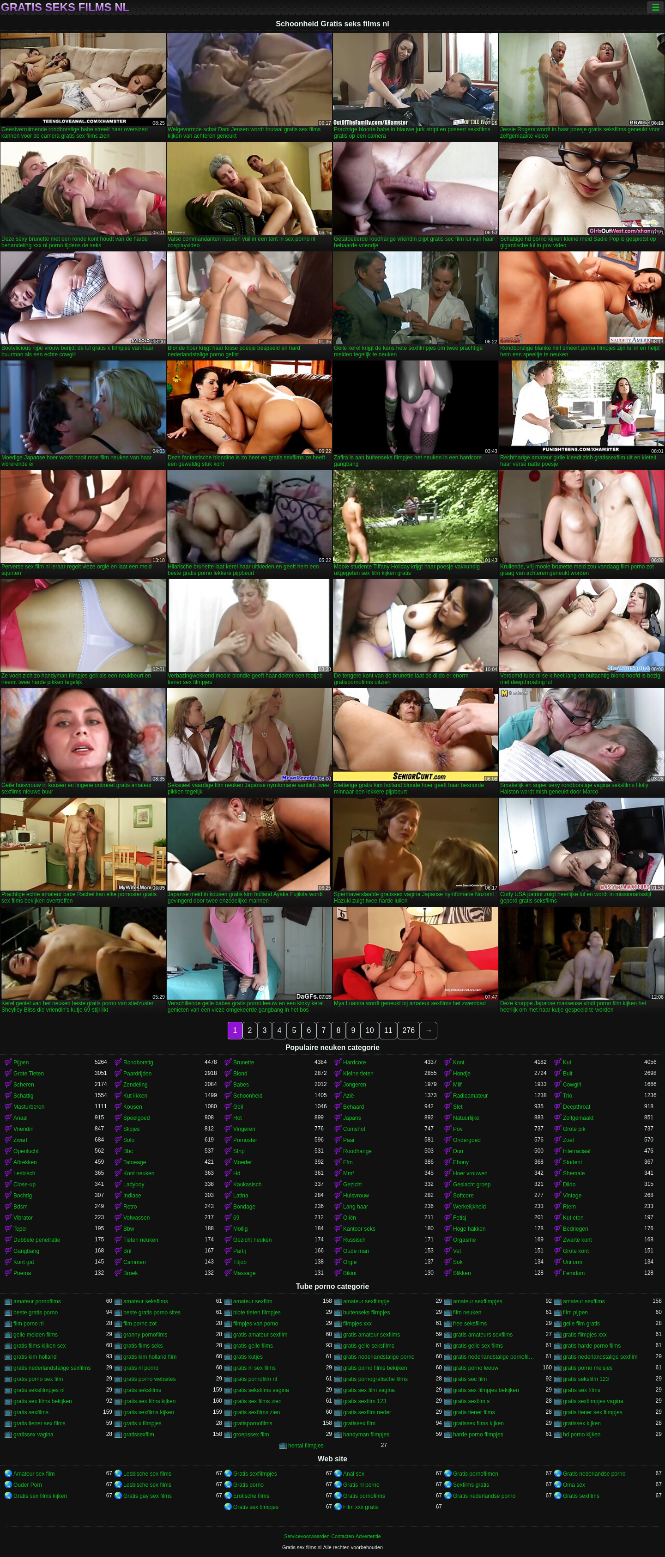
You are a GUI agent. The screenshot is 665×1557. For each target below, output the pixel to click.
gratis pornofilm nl (255, 1379)
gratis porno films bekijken (375, 1368)
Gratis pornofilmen (475, 1474)
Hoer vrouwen (470, 1173)
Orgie (350, 1262)
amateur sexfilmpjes (477, 1301)
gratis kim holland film (149, 1357)
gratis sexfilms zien (256, 1412)
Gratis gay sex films (147, 1496)
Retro (130, 1206)
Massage (244, 1273)
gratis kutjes (248, 1357)
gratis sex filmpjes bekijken (486, 1390)
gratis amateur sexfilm (260, 1334)
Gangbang (26, 1251)
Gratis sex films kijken (40, 1496)
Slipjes (131, 1129)
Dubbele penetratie (36, 1240)
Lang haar (355, 1206)
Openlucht (26, 1151)
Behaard (353, 1107)
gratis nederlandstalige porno (379, 1357)
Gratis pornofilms (364, 1496)
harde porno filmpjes (478, 1434)
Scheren (23, 1084)
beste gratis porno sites (152, 1312)
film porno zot (140, 1323)
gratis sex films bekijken (42, 1401)
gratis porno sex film (38, 1379)
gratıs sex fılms (581, 1390)
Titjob (240, 1262)
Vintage (572, 1195)
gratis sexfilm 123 (364, 1401)
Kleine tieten (358, 1073)
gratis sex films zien (257, 1401)
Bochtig (22, 1195)
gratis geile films (253, 1346)
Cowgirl (572, 1084)
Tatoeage (134, 1162)
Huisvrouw (356, 1195)
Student (572, 1162)
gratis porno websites (149, 1379)
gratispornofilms (252, 1423)
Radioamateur (470, 1096)
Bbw (128, 1229)
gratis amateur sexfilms (371, 1334)
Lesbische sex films (147, 1474)
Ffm (348, 1162)
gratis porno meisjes (587, 1368)
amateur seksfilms (145, 1301)
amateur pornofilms (37, 1301)
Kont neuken (138, 1173)
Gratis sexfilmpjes (255, 1474)
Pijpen (21, 1062)
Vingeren (244, 1129)
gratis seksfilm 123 (586, 1379)
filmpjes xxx (357, 1323)
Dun (458, 1151)
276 (408, 1030)
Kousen (132, 1107)
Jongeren (354, 1084)
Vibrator (23, 1218)
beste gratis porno (35, 1312)
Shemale (574, 1173)
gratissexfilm (138, 1434)
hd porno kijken (581, 1434)
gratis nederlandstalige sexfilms (52, 1368)
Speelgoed (136, 1118)
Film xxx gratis (361, 1507)
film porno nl (28, 1323)
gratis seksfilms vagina (261, 1390)
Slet (458, 1107)
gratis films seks (143, 1346)
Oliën (349, 1218)
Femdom (574, 1273)
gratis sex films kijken (149, 1401)
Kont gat (23, 1262)
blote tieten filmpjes (257, 1312)
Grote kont (576, 1251)
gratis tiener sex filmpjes (593, 1412)
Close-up (24, 1184)
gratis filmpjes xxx (585, 1334)
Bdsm (20, 1206)
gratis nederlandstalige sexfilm (600, 1357)
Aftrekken (25, 1162)
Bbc (128, 1151)
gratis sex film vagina (369, 1390)
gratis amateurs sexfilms (483, 1334)
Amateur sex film (33, 1474)
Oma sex (574, 1485)
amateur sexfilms (584, 1301)
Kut (567, 1062)
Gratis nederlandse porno (594, 1474)
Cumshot (354, 1129)
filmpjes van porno (255, 1323)
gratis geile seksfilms (368, 1346)
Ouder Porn (27, 1485)
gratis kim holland (34, 1357)
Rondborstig (138, 1062)
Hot (237, 1118)
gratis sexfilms (30, 1412)
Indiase (132, 1195)
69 (236, 1218)
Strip (239, 1151)
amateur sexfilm (252, 1301)
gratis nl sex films (254, 1368)
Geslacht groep (471, 1184)
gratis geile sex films (478, 1346)
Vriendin (23, 1129)
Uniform (572, 1262)
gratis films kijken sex (39, 1346)
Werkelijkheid (469, 1206)
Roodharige (357, 1151)
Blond (240, 1073)
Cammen (134, 1262)
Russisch (354, 1240)
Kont (459, 1062)
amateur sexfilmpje (366, 1301)
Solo (128, 1140)
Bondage (244, 1206)
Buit (568, 1073)
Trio (567, 1096)
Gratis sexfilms (581, 1496)
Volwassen (136, 1218)
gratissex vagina (33, 1434)
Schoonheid (247, 1096)
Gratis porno (248, 1485)
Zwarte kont (577, 1240)
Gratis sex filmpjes (255, 1507)
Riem (569, 1206)
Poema (22, 1273)
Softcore (463, 1195)
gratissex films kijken (478, 1423)
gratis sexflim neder (367, 1412)
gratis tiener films (474, 1412)
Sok (458, 1262)
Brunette (243, 1062)
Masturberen (28, 1107)
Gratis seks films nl (65, 7)
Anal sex (353, 1474)
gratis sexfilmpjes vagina (593, 1401)
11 (388, 1030)
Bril (127, 1251)
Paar (349, 1140)
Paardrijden (137, 1073)
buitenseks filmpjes (366, 1312)
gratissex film (359, 1423)
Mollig (240, 1229)
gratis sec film (470, 1379)
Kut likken (135, 1096)
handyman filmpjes (366, 1434)
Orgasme (464, 1240)
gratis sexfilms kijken (148, 1412)
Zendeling (135, 1084)
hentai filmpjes (306, 1445)
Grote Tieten (28, 1073)
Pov (458, 1129)
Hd (236, 1173)
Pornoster (245, 1140)
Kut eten (573, 1218)
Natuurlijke (466, 1118)
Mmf (348, 1173)
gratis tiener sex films (39, 1423)
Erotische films (251, 1496)
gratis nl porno (140, 1368)
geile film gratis (581, 1323)
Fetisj (459, 1218)
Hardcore (354, 1062)
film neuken (467, 1312)
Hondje (462, 1073)
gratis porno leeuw (475, 1368)
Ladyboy (133, 1184)
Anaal (20, 1118)
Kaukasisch (247, 1184)
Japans (352, 1118)
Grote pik (574, 1129)
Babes (241, 1084)
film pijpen (575, 1312)
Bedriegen (575, 1229)
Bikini (350, 1273)
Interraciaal (576, 1151)
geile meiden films (35, 1334)
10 (370, 1030)
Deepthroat (576, 1107)
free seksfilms (470, 1323)
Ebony (461, 1162)
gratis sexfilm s (471, 1401)
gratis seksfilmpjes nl (39, 1390)
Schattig (23, 1096)
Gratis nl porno (361, 1485)
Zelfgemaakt (578, 1118)
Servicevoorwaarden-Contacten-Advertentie (332, 1536)
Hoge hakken (469, 1229)
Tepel (20, 1229)
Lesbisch (24, 1173)
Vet (457, 1251)
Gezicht (352, 1184)
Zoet (568, 1140)
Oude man (356, 1251)
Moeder (242, 1162)
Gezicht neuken (252, 1240)
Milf (457, 1084)
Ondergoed (467, 1140)
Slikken (462, 1273)
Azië (348, 1096)
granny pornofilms (145, 1334)
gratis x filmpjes (142, 1423)
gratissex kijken (582, 1423)
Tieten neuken (140, 1240)
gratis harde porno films (592, 1346)
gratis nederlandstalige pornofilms (493, 1357)
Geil (238, 1107)
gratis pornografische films (375, 1379)
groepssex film (251, 1434)
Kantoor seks (359, 1229)
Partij (239, 1251)
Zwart (20, 1140)
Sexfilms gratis (471, 1485)
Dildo (569, 1184)
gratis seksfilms (142, 1390)
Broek (130, 1273)
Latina (240, 1195)
